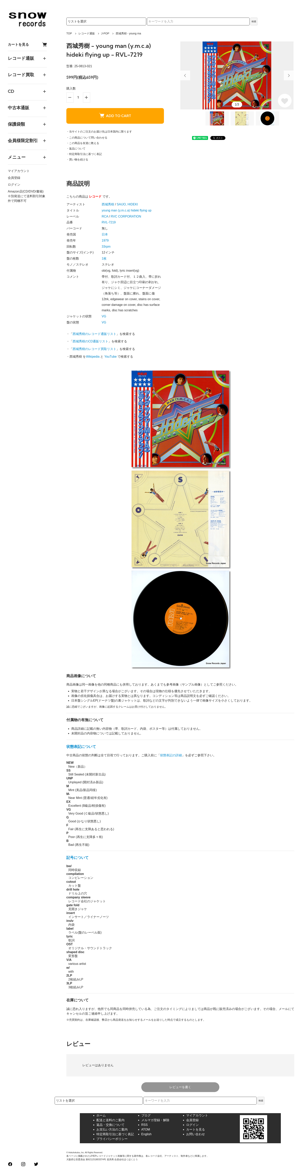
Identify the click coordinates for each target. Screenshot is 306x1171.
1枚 (104, 258)
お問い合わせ (195, 1134)
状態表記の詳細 (171, 755)
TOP (69, 33)
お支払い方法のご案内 (112, 1129)
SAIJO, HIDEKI (127, 204)
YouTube (110, 356)
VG (104, 316)
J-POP (105, 33)
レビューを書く (180, 1087)
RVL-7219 (109, 222)
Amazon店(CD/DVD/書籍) (26, 191)
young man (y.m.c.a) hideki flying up (126, 210)
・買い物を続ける (77, 159)
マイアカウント (19, 171)
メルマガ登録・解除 (155, 1120)
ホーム (101, 1115)
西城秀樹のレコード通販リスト (94, 334)
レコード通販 (86, 33)
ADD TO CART (115, 115)
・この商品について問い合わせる (86, 137)
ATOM (145, 1129)
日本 (105, 234)
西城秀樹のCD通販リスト (90, 341)
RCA (105, 216)
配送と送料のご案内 (110, 1120)
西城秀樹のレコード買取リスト (94, 349)
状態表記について (81, 747)
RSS (144, 1124)
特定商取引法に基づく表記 (115, 1134)
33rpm (106, 246)
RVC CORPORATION (126, 216)
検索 (254, 21)
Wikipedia (92, 356)
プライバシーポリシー (112, 1139)
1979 (105, 240)
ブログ (146, 1115)
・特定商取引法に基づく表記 (84, 154)
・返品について (75, 148)
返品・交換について (110, 1124)
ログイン (14, 184)
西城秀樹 (108, 204)
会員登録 (14, 177)
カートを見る (27, 44)
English (146, 1134)
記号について (77, 858)
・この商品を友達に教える (82, 143)
